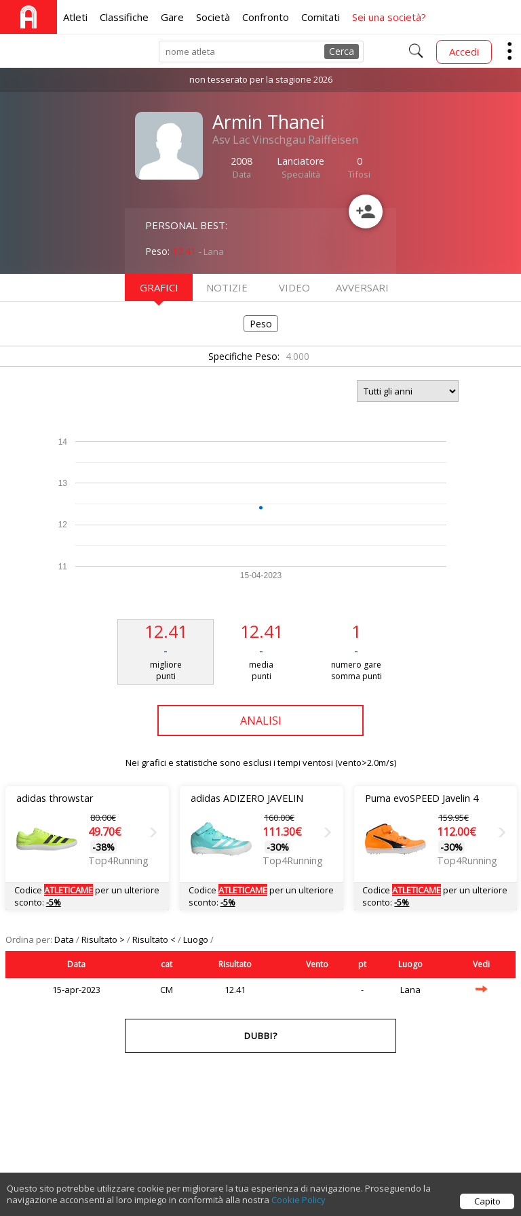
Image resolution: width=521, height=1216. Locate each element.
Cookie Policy (298, 1206)
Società (213, 17)
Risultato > (104, 939)
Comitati (320, 17)
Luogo (196, 939)
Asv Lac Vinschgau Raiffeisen (285, 139)
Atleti (75, 17)
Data (65, 939)
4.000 (297, 356)
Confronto (265, 17)
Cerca (341, 51)
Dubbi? (260, 1036)
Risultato (235, 964)
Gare (172, 17)
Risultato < (155, 939)
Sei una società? (389, 17)
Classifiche (124, 17)
